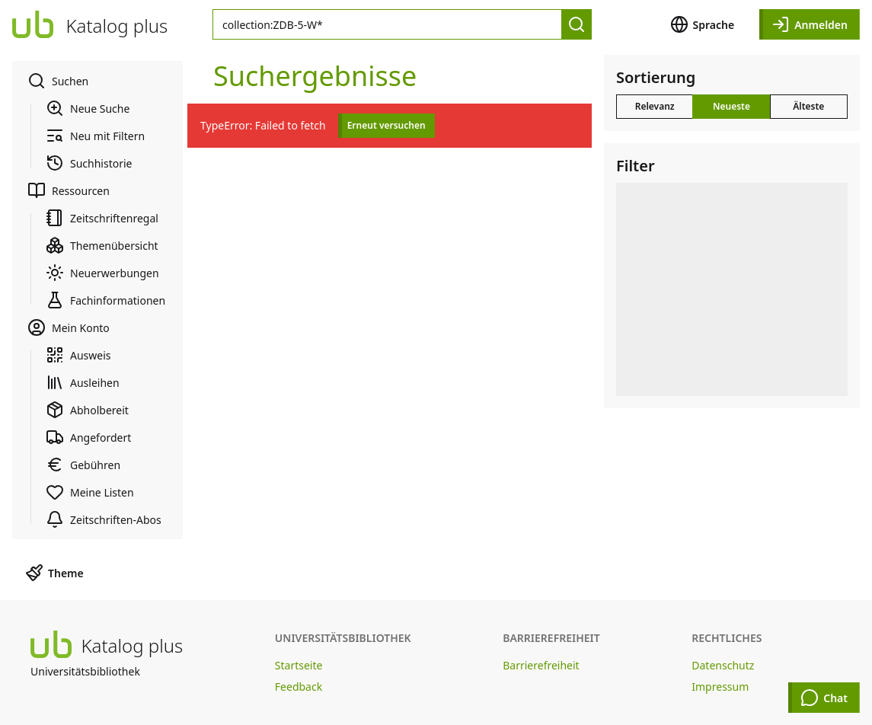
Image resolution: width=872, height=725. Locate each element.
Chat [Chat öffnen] (824, 697)
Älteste (808, 106)
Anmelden (809, 24)
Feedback (298, 686)
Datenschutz (723, 665)
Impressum (720, 686)
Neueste (731, 106)
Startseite (299, 665)
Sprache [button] (702, 24)
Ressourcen (68, 190)
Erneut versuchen (386, 125)
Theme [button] (54, 573)
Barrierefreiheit (541, 665)
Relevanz (655, 106)
